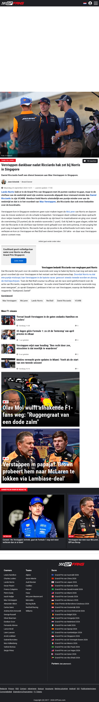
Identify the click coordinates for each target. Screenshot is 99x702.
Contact (23, 689)
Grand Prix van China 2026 (64, 578)
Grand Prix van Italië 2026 (64, 625)
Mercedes (30, 600)
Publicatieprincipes (88, 689)
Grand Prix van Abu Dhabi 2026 (66, 658)
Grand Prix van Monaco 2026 (65, 600)
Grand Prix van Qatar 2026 (64, 654)
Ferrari (28, 589)
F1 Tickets (38, 692)
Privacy (11, 689)
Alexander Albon (10, 604)
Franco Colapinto (11, 589)
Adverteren (32, 689)
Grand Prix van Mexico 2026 (64, 643)
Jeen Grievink (13, 182)
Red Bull (49, 301)
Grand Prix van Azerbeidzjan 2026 (67, 632)
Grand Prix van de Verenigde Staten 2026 (70, 640)
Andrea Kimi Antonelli (12, 611)
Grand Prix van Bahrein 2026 (65, 586)
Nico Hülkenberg (10, 643)
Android (72, 689)
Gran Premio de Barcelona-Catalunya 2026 (70, 604)
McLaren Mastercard (34, 596)
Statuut (41, 689)
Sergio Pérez (9, 650)
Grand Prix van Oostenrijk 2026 (66, 607)
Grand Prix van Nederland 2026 (66, 622)
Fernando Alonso (11, 625)
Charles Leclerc (10, 578)
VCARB (78, 301)
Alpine (28, 575)
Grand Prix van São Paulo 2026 (66, 647)
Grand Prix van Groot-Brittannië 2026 (68, 611)
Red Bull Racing (32, 607)
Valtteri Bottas (9, 647)
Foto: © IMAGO (6, 156)
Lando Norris (7, 192)
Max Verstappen (48, 201)
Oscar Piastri (9, 586)
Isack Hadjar (9, 596)
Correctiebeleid (6, 692)
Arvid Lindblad (9, 636)
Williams (29, 611)
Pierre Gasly (8, 593)
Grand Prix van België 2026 (64, 614)
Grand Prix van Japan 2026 (64, 582)
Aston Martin (31, 578)
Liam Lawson (9, 632)
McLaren (70, 211)
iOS (78, 689)
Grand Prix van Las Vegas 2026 (66, 650)
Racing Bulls (31, 604)
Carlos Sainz (9, 607)
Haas (28, 593)
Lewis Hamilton (10, 575)
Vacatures (49, 689)
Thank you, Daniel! (7, 160)
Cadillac (29, 586)
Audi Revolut (31, 582)
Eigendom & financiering (22, 692)
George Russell (10, 614)
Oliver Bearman (10, 618)
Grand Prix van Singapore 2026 (66, 636)
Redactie (3, 689)
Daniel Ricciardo (64, 301)
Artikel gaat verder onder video (49, 241)
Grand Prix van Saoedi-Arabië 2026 (67, 589)
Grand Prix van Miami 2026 (64, 593)
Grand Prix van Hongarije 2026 (65, 618)
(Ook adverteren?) (65, 664)
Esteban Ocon (9, 622)
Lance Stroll (8, 629)
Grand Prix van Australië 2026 (65, 575)
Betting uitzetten (61, 689)
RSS (17, 689)
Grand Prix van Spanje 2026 (64, 629)
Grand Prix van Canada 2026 (65, 596)
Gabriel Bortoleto (10, 640)
